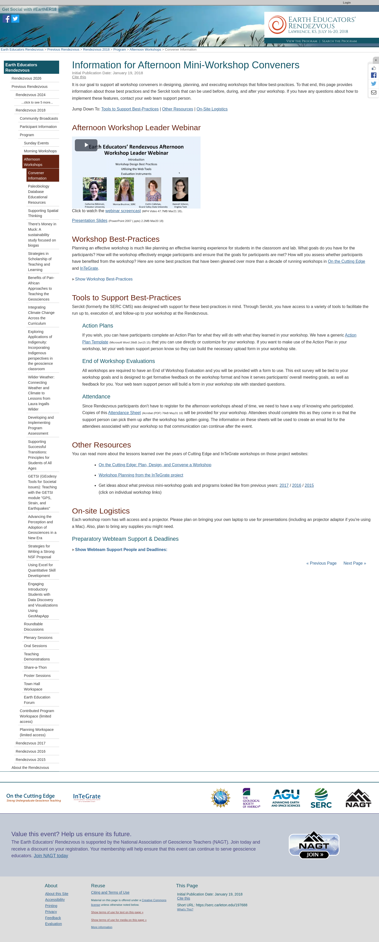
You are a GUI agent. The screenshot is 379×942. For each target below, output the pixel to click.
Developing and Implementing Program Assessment (41, 425)
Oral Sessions (35, 646)
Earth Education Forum (37, 700)
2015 (309, 485)
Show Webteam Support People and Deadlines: (119, 549)
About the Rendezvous (30, 768)
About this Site (56, 894)
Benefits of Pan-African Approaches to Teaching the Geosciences (41, 288)
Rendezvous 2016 (31, 751)
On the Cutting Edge (346, 261)
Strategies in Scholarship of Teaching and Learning (39, 261)
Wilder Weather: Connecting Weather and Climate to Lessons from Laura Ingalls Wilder (41, 393)
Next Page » (354, 563)
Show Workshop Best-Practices (102, 279)
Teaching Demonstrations (37, 656)
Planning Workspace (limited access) (37, 732)
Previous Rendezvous (63, 49)
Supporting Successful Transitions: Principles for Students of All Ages (40, 455)
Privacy (51, 912)
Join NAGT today (51, 855)
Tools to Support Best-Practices (130, 109)
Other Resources (177, 109)
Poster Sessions (37, 676)
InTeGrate (89, 268)
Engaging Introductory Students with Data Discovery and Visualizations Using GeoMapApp (43, 600)
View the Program (301, 41)
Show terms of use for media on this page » (119, 919)
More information (101, 927)
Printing (51, 906)
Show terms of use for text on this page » (117, 912)
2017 (284, 485)
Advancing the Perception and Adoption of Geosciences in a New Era (42, 527)
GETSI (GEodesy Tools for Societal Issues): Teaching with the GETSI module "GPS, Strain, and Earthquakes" (42, 492)
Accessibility (55, 900)
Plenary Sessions (38, 638)
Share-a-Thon (35, 667)
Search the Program (339, 41)
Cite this (79, 77)
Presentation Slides (89, 220)
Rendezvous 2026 (26, 78)
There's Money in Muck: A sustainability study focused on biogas (42, 234)
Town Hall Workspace (33, 686)
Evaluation (53, 924)
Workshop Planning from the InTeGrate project (141, 475)
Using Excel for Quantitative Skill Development (42, 570)
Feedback (53, 918)
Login (347, 2)
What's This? (185, 909)
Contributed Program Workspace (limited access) (37, 716)
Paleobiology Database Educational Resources (38, 194)
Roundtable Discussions (34, 626)
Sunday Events (36, 143)
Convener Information (37, 175)
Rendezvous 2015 (31, 760)
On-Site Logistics (212, 109)
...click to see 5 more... (37, 102)
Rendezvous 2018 (96, 49)
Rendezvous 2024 (31, 95)
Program (119, 49)
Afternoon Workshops (145, 49)
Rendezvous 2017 (31, 743)
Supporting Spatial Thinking (43, 213)
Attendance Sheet (124, 413)
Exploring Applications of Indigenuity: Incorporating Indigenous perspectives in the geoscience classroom (40, 350)
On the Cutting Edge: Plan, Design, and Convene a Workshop (155, 465)
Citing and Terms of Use (110, 892)
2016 (296, 485)
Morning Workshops (40, 151)
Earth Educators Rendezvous (22, 49)
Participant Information (38, 127)
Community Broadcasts (39, 118)
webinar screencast (123, 211)
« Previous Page (321, 563)
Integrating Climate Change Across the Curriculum (41, 315)
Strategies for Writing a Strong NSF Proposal (41, 551)
